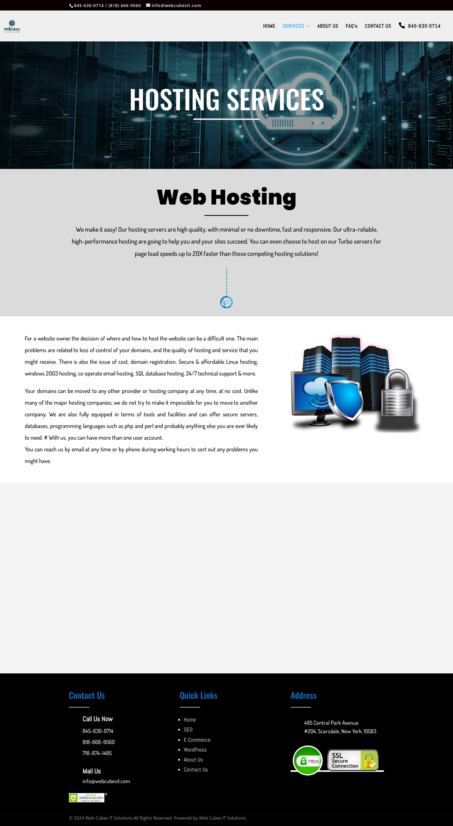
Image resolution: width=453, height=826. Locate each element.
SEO (188, 729)
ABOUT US (327, 26)
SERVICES (293, 26)
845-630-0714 (424, 26)
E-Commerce (197, 739)
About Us (193, 759)
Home (190, 719)
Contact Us (196, 769)
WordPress (195, 749)
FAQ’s (352, 26)
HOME (269, 26)
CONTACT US (378, 26)
